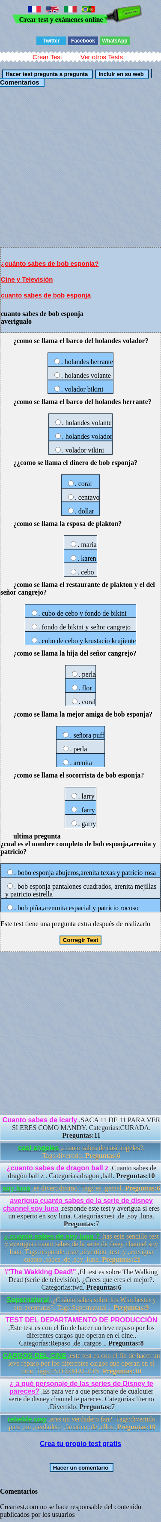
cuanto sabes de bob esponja (46, 295)
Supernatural (29, 1299)
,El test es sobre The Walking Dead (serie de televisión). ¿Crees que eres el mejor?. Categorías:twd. (81, 1279)
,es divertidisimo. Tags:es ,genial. (82, 1188)
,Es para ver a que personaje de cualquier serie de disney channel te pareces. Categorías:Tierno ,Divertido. (81, 1395)
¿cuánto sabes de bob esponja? (49, 263)
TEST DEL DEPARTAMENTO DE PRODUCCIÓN (81, 1320)
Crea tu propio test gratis (80, 1443)
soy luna (16, 1188)
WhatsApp (114, 41)
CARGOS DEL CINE (34, 1355)
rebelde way (27, 1419)
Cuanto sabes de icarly (40, 1120)
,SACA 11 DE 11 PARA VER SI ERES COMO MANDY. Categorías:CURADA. (81, 1127)
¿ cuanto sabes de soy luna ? (51, 1236)
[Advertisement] (80, 166)
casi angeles (38, 1147)
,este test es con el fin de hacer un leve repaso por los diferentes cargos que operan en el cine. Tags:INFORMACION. (81, 1363)
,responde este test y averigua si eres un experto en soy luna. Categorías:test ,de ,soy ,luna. (81, 1212)
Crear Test (47, 57)
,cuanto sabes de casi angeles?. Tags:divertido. (81, 1151)
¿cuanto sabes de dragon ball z (57, 1168)
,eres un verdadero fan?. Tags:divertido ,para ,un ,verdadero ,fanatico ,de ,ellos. (81, 1423)
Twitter (51, 41)
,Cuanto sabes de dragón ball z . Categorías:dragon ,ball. (81, 1171)
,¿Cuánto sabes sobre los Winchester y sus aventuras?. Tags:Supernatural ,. (81, 1303)
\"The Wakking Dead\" (40, 1272)
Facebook (83, 41)
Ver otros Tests (101, 57)
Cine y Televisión (27, 279)
